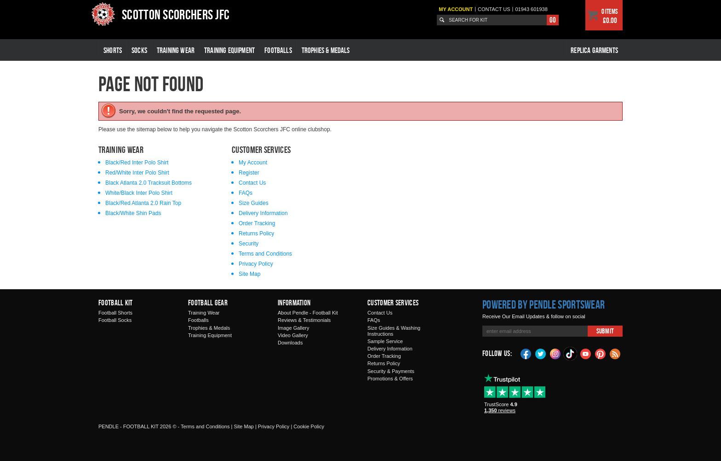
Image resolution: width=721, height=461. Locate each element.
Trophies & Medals (326, 50)
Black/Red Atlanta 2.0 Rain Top (143, 203)
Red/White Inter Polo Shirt (137, 172)
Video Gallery (293, 335)
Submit (605, 331)
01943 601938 (531, 9)
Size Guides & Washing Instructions (393, 331)
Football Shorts (115, 312)
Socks (139, 50)
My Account (456, 9)
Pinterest (600, 353)
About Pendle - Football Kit (308, 312)
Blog (615, 353)
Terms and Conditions (265, 254)
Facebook (526, 353)
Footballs (278, 50)
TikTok (570, 354)
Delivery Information (263, 213)
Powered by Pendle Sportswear (543, 304)
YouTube (585, 353)
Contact (494, 9)
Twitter (540, 353)
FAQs (245, 193)
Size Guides (254, 203)
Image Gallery (293, 328)
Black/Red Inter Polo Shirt (136, 162)
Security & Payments (390, 371)
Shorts (112, 50)
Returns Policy (256, 233)
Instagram (555, 353)
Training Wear (176, 50)
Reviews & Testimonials (304, 320)
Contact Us (252, 183)
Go (552, 20)
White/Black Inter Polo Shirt (138, 193)
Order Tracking (257, 223)
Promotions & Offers (390, 378)
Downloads (290, 342)
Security (248, 243)
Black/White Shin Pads (133, 213)
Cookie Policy (308, 426)
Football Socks (115, 320)
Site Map (249, 274)
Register (249, 172)
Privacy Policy (256, 264)
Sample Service (385, 341)
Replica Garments (594, 50)
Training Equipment (229, 50)
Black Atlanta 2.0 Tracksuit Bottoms (148, 183)
